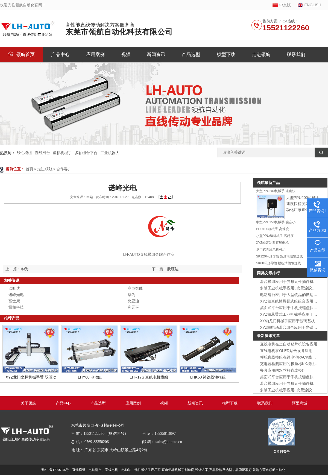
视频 (125, 54)
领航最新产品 (268, 182)
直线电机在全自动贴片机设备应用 (288, 344)
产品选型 (191, 54)
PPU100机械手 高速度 (272, 229)
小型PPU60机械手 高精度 (275, 236)
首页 (29, 169)
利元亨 (133, 307)
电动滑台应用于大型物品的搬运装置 (290, 294)
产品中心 (60, 54)
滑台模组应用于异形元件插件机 (287, 281)
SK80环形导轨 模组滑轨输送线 (278, 263)
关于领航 (28, 403)
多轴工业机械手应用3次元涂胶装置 (290, 288)
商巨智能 (135, 288)
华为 (24, 269)
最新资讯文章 (268, 335)
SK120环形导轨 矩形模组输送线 (279, 256)
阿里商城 (299, 403)
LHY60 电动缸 (90, 377)
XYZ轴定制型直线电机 (272, 243)
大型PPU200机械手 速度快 (275, 191)
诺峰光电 (16, 294)
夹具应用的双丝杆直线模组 (283, 370)
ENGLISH (312, 5)
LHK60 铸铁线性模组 (208, 377)
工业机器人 (109, 153)
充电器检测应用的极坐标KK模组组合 (291, 364)
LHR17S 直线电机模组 (149, 377)
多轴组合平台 (86, 153)
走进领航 (261, 54)
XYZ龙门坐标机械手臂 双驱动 (30, 377)
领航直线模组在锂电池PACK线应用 (290, 357)
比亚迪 (133, 301)
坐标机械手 (62, 153)
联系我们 (296, 54)
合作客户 (64, 169)
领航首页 (21, 54)
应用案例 (95, 54)
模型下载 (226, 54)
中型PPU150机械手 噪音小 (275, 222)
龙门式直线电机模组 (271, 249)
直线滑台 (42, 153)
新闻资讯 (156, 54)
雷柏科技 (16, 307)
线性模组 (24, 153)
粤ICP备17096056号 (55, 470)
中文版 (285, 5)
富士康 (14, 301)
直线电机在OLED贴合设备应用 (286, 350)
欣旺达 (172, 269)
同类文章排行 (268, 273)
